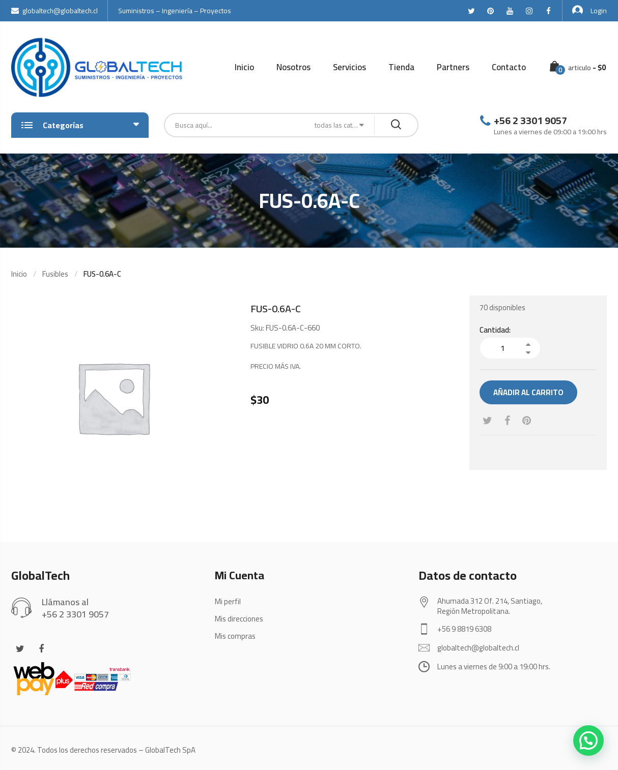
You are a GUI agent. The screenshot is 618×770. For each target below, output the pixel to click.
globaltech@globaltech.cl (54, 10)
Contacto (509, 67)
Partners (453, 67)
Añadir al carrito (528, 392)
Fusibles (55, 273)
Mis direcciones (239, 618)
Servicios (349, 67)
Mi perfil (228, 601)
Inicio (244, 67)
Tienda (401, 67)
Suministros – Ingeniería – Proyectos (174, 10)
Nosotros (293, 67)
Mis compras (235, 636)
